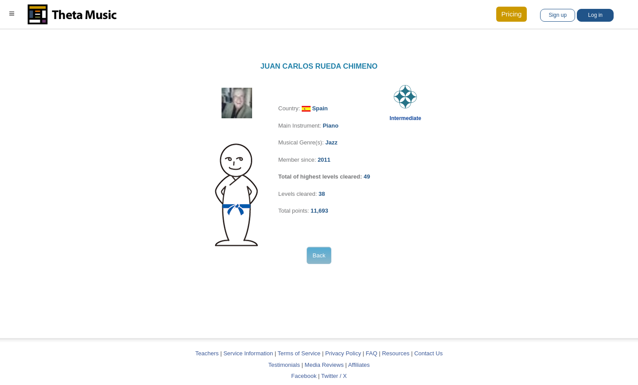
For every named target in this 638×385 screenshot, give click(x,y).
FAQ (371, 353)
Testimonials (284, 365)
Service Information (248, 353)
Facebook (303, 376)
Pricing (512, 14)
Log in (595, 15)
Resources (395, 353)
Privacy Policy (343, 353)
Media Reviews (324, 365)
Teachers (207, 353)
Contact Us (428, 353)
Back (319, 255)
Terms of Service (299, 353)
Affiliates (359, 365)
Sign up (558, 15)
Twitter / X (334, 376)
